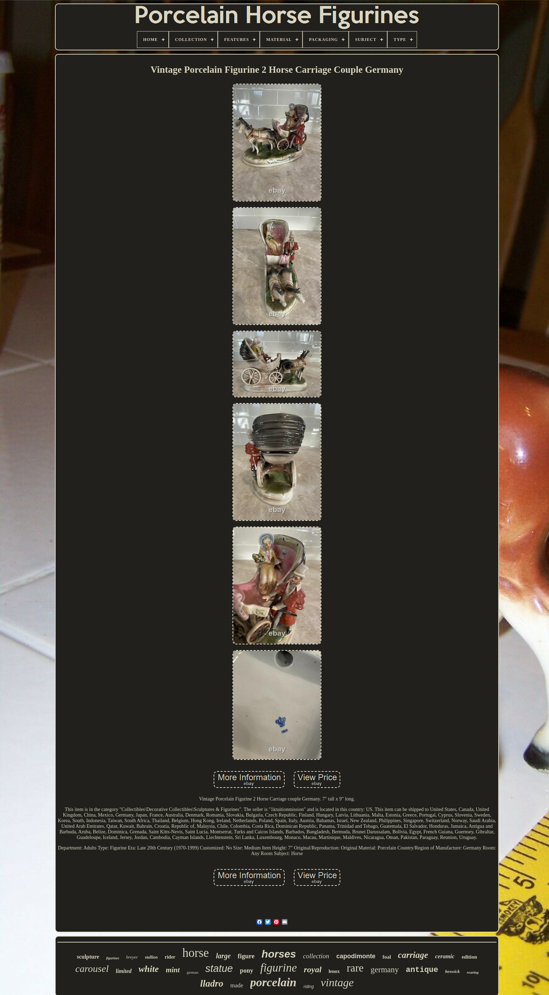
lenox (334, 971)
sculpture (88, 957)
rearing (473, 972)
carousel (92, 968)
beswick (452, 971)
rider (170, 957)
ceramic (445, 956)
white (149, 969)
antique (422, 970)
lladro (211, 983)
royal (313, 969)
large (223, 956)
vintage (337, 982)
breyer (132, 957)
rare (355, 968)
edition (469, 957)
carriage (413, 955)
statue (219, 968)
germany (385, 969)
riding (309, 986)
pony (246, 970)
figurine (278, 967)
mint (173, 970)
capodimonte (355, 956)
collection (316, 956)
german (192, 972)
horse (195, 953)
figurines (112, 958)
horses (279, 954)
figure (246, 956)
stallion (151, 957)
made (236, 985)
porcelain (273, 982)
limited (123, 971)
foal (386, 957)
